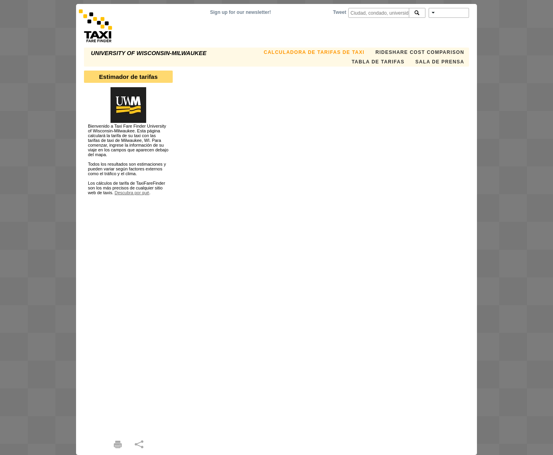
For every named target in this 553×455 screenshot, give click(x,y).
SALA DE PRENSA (440, 62)
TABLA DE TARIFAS (378, 62)
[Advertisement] (128, 314)
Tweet (339, 12)
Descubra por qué (131, 192)
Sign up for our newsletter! (240, 12)
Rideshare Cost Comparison (420, 52)
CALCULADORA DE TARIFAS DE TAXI (314, 52)
